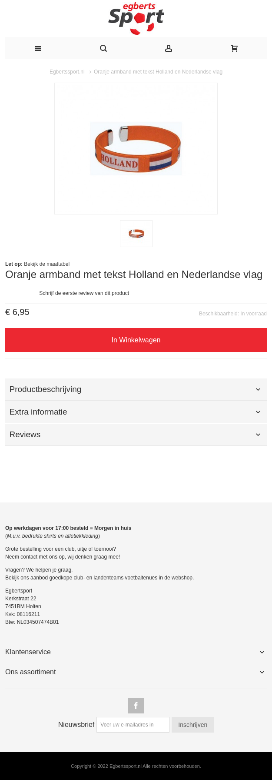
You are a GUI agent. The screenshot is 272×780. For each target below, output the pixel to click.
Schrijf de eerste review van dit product (84, 293)
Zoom (136, 148)
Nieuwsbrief (76, 724)
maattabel (58, 264)
